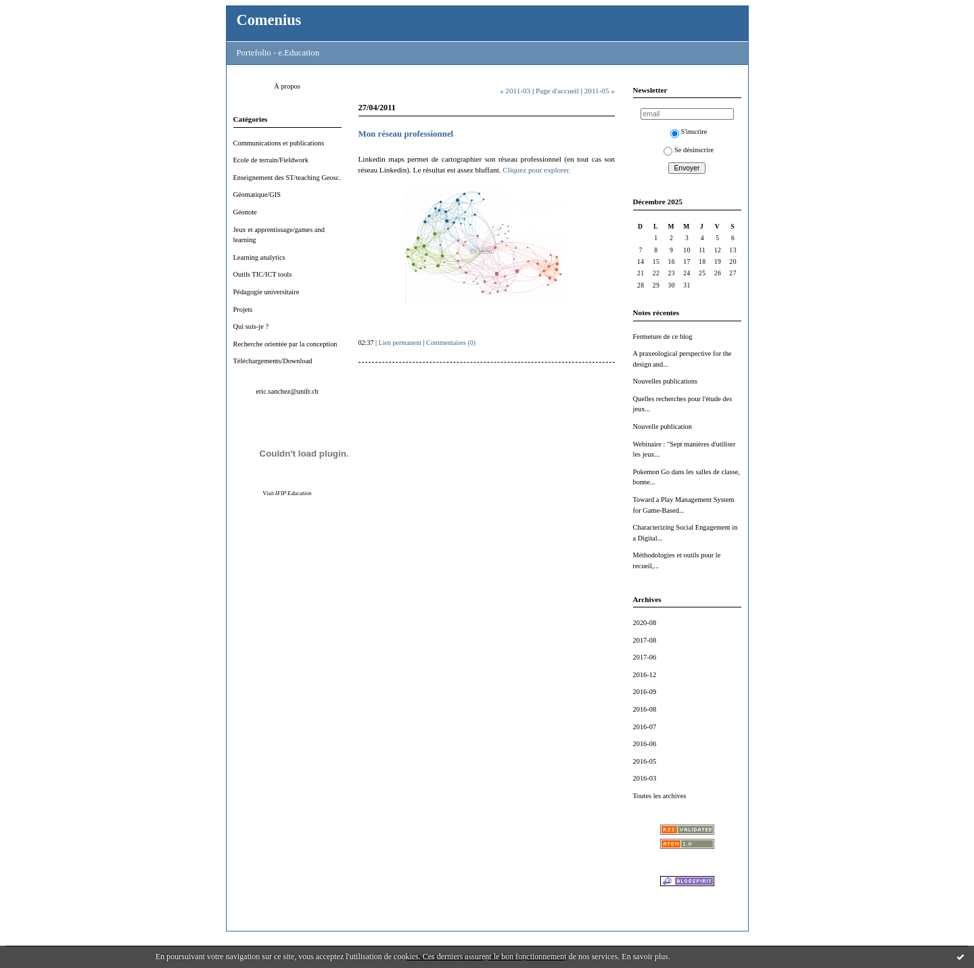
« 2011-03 (515, 91)
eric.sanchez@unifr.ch (287, 391)
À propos (287, 86)
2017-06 (645, 657)
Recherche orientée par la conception (285, 344)
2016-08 (645, 709)
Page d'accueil (557, 91)
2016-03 (645, 778)
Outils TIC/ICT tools (262, 274)
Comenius (269, 19)
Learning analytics (259, 257)
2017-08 (645, 640)
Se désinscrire (689, 150)
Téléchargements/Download (272, 361)
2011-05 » (599, 91)
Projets (243, 309)
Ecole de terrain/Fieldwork (270, 160)
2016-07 (645, 727)
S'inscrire (689, 131)
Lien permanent (400, 342)
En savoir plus (645, 956)
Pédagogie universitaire (266, 292)
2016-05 (645, 761)
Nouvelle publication (662, 426)
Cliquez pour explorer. (536, 170)
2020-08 (645, 622)
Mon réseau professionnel (406, 134)
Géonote (245, 212)
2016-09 (645, 691)
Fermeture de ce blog (663, 336)
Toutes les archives (660, 796)
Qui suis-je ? (251, 326)
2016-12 (645, 674)
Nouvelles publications (665, 381)
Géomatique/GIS (257, 194)
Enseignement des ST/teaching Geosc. (287, 177)
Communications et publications (279, 143)
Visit (286, 493)
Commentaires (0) (451, 342)
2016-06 (645, 743)
